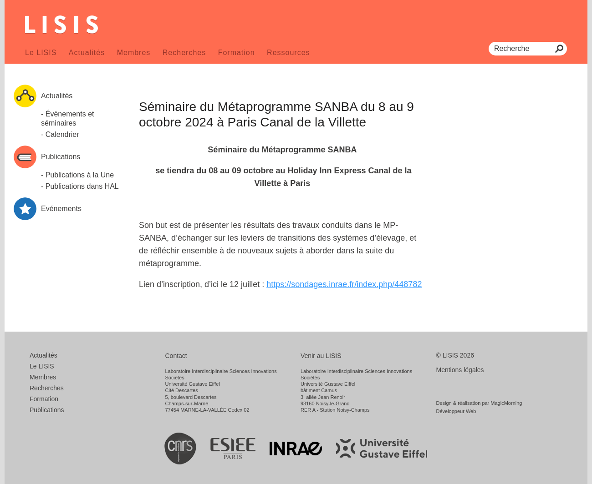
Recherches (184, 52)
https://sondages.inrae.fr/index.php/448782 (344, 284)
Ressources (288, 52)
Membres (134, 52)
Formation (236, 52)
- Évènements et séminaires (67, 118)
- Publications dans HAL (80, 186)
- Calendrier (60, 134)
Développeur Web (456, 411)
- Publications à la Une (77, 175)
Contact (176, 355)
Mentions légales (460, 369)
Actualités (87, 52)
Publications (47, 409)
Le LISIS (40, 52)
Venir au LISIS (321, 355)
